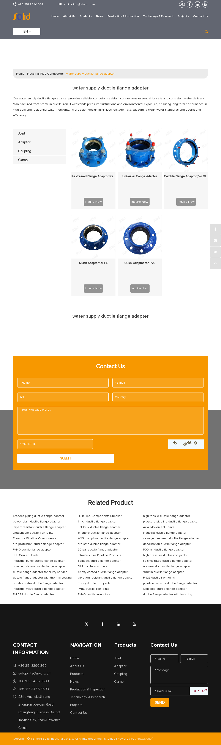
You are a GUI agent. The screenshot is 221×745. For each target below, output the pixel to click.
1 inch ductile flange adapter (97, 521)
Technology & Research (158, 16)
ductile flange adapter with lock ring (167, 594)
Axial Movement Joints (158, 527)
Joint (117, 658)
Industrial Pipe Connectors (45, 73)
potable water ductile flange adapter (38, 583)
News (99, 16)
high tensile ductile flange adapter (166, 516)
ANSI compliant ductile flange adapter (104, 538)
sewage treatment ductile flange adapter (171, 538)
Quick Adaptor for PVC (139, 263)
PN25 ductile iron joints (159, 577)
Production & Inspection (123, 16)
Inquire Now (93, 201)
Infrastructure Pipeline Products (99, 555)
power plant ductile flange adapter (36, 521)
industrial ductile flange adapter (164, 532)
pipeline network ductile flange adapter (170, 583)
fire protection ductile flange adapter (38, 544)
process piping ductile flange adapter (38, 516)
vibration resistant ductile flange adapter (106, 577)
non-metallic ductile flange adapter (167, 566)
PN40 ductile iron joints (94, 594)
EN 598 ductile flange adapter (33, 594)
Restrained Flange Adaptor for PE (93, 176)
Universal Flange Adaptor (139, 176)
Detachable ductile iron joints (33, 532)
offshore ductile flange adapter (99, 532)
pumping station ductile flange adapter (39, 566)
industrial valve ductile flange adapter (39, 588)
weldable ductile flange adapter (165, 588)
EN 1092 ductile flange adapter (99, 527)
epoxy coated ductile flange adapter (103, 572)
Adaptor (120, 666)
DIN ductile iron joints (92, 566)
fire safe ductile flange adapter (99, 544)
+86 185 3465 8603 (33, 681)
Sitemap (109, 738)
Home (55, 16)
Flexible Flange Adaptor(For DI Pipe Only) (186, 176)
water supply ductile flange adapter (90, 73)
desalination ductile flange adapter (167, 544)
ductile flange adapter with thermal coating (42, 577)
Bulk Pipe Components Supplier (100, 516)
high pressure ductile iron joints (165, 555)
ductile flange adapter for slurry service (40, 572)
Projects (183, 16)
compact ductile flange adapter (99, 560)
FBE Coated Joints (25, 555)
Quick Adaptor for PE (93, 263)
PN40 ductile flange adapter (32, 549)
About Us (69, 16)
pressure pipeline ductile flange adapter (171, 521)
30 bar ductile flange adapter (98, 549)
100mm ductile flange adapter (163, 572)
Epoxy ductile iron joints (94, 583)
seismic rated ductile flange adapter (168, 560)
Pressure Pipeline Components (34, 538)
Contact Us (200, 16)
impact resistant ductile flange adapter (39, 527)
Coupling (120, 674)
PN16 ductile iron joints (93, 588)
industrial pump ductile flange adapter (39, 560)
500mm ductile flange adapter (164, 549)
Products (86, 16)
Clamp (119, 681)
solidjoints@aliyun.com (79, 4)
